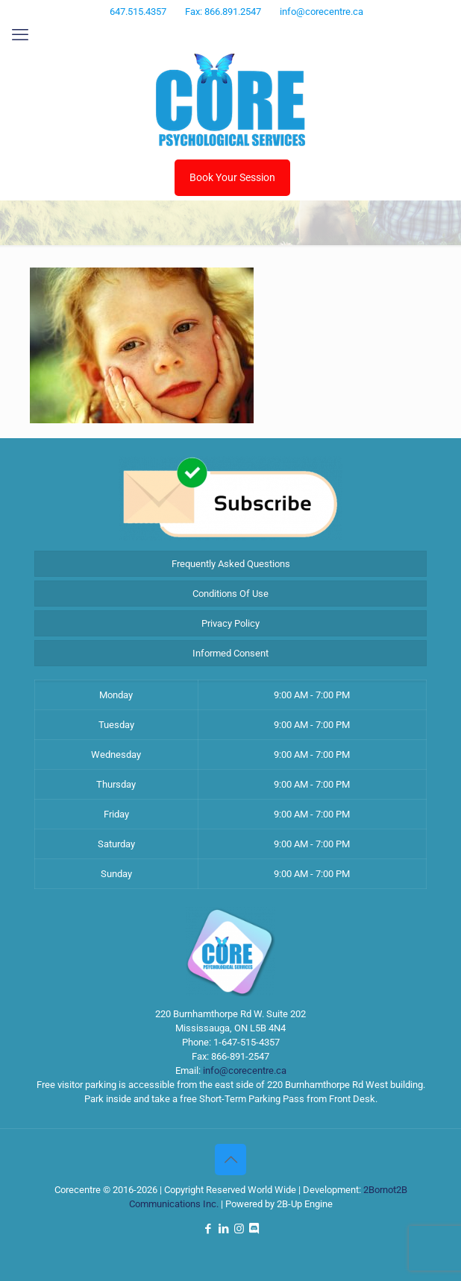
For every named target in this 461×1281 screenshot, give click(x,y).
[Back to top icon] (230, 1159)
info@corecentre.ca (244, 1070)
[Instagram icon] (241, 31)
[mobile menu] (20, 35)
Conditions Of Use (230, 593)
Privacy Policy (230, 623)
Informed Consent (230, 653)
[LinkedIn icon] (222, 31)
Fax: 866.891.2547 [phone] (223, 11)
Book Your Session (232, 177)
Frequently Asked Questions (231, 563)
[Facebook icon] (204, 31)
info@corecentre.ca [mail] (321, 11)
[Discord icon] (259, 31)
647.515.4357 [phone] (138, 11)
